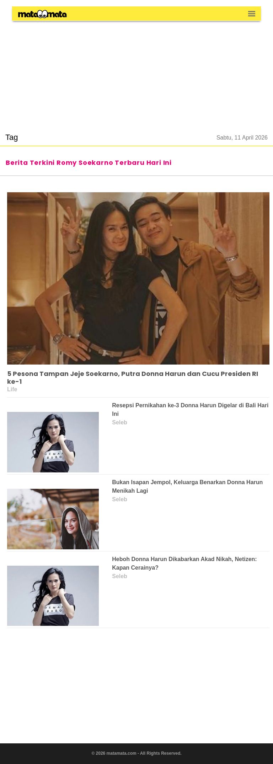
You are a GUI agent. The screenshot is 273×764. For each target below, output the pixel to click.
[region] (136, 72)
